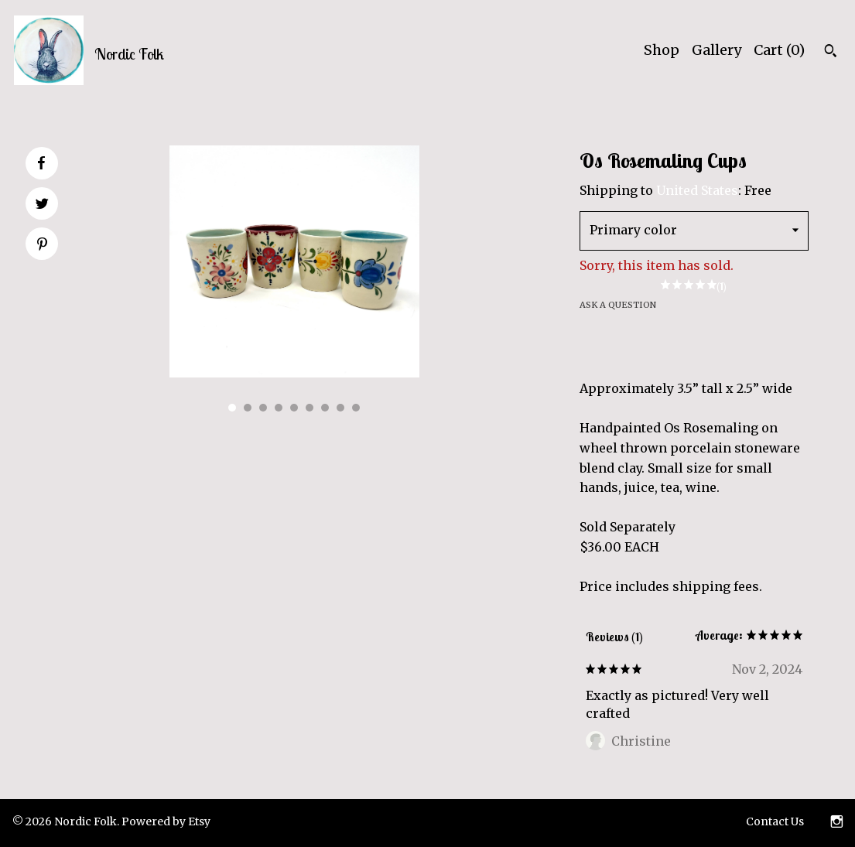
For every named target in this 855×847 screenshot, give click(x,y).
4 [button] (278, 408)
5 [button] (294, 408)
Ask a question (618, 304)
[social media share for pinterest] (42, 245)
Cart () (779, 50)
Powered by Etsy (165, 821)
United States (697, 190)
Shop (661, 50)
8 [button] (340, 408)
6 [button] (309, 408)
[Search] (830, 52)
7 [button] (325, 408)
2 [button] (247, 408)
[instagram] (837, 823)
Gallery (716, 50)
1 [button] (232, 408)
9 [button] (356, 408)
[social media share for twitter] (42, 205)
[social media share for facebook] (41, 163)
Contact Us (775, 821)
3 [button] (263, 408)
